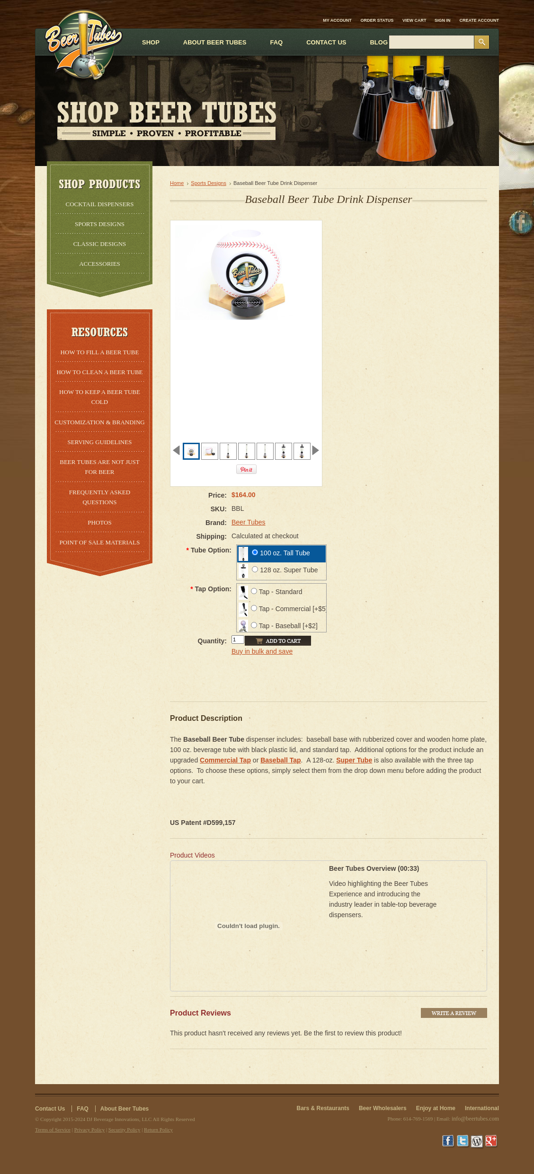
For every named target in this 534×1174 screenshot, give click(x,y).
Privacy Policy (89, 1129)
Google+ (492, 1142)
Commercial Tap (225, 760)
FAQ (83, 1108)
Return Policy (158, 1129)
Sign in (443, 20)
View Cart (414, 20)
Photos (99, 522)
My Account (337, 20)
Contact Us (50, 1108)
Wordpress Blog (478, 1142)
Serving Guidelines (100, 442)
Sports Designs (100, 224)
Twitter (463, 1142)
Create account (479, 20)
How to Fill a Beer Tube (100, 352)
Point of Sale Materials (100, 542)
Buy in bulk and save (262, 651)
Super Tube (354, 760)
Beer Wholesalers (383, 1108)
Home (177, 183)
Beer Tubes (248, 522)
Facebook (449, 1142)
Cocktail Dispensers (99, 204)
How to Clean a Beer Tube (99, 372)
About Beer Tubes (124, 1108)
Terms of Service (53, 1129)
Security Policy (124, 1129)
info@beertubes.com (475, 1118)
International (482, 1108)
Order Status (377, 20)
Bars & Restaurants (323, 1108)
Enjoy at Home (435, 1108)
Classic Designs (99, 243)
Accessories (99, 263)
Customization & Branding (99, 422)
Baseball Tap (280, 760)
